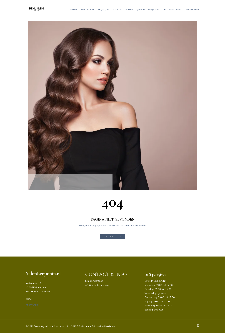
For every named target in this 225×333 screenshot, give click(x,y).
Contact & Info (123, 9)
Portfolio (87, 9)
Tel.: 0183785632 (172, 9)
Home (73, 9)
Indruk (29, 298)
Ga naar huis (112, 236)
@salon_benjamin (148, 9)
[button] (32, 305)
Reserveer (192, 9)
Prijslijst (104, 9)
